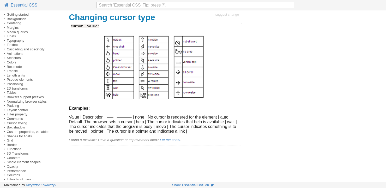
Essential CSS (20, 5)
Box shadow (16, 127)
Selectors (14, 58)
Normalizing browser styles (27, 101)
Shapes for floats (19, 136)
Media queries (17, 32)
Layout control (17, 110)
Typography (15, 41)
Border (12, 145)
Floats (11, 36)
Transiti (12, 71)
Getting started (18, 14)
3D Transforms (18, 153)
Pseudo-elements (20, 79)
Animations (15, 54)
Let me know (170, 140)
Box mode (14, 67)
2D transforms (17, 88)
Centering (14, 23)
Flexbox (13, 45)
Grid (10, 140)
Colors (11, 62)
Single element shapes (23, 162)
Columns (13, 175)
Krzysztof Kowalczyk (41, 185)
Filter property (17, 114)
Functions (14, 149)
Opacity (12, 166)
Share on (193, 185)
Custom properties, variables (28, 132)
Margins (13, 28)
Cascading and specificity (25, 49)
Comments (15, 119)
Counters (13, 158)
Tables (11, 93)
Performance (16, 171)
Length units (16, 75)
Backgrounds (16, 19)
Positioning (15, 84)
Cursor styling (17, 123)
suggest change (227, 14)
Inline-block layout (20, 179)
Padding (13, 106)
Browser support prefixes (25, 97)
